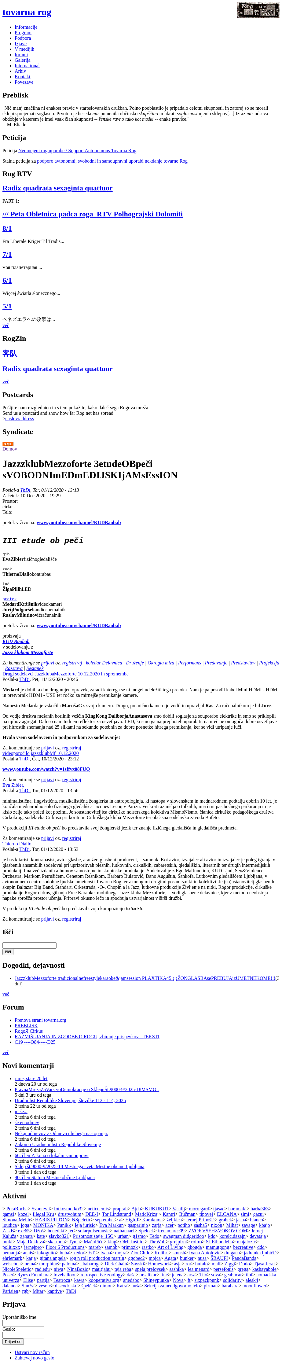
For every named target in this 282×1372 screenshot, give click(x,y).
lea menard (199, 1275)
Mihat (232, 1231)
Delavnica (112, 669)
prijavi (47, 669)
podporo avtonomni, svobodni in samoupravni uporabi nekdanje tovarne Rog (112, 161)
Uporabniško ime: (20, 1323)
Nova (178, 1286)
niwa (58, 1275)
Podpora (23, 38)
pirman (211, 1292)
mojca (155, 1264)
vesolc (44, 1292)
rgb (25, 1297)
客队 (9, 354)
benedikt (56, 1237)
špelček (88, 1292)
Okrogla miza (161, 669)
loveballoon (65, 1281)
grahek (225, 1226)
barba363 (260, 1215)
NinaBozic (77, 1275)
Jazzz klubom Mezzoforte (27, 658)
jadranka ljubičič (260, 1259)
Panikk (64, 1231)
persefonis (223, 1275)
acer (169, 1231)
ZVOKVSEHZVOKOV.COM (218, 1237)
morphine (48, 1270)
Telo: (7, 512)
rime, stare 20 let (31, 1084)
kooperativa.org (103, 1286)
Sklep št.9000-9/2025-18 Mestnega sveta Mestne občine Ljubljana (79, 1172)
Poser (7, 1281)
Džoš (39, 1237)
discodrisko (66, 1292)
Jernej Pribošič (200, 1226)
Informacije (26, 27)
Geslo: (8, 1335)
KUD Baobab (15, 647)
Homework (159, 1270)
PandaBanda (244, 1264)
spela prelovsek (150, 1275)
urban (123, 1242)
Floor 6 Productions (65, 1253)
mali (216, 1270)
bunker (186, 1264)
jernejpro (33, 1253)
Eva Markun (111, 1231)
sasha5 (200, 1231)
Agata (170, 1264)
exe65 (24, 1237)
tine (164, 1281)
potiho (184, 1231)
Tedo (154, 1242)
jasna (241, 1226)
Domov (9, 448)
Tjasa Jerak (265, 1270)
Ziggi (229, 1270)
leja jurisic (85, 1231)
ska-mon (56, 1248)
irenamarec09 (171, 1237)
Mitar (38, 1297)
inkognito (46, 1259)
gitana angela (53, 1264)
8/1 (7, 228)
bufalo (201, 1270)
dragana (232, 1259)
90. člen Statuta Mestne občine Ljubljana (55, 1183)
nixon (216, 1231)
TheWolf (157, 1248)
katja (31, 1264)
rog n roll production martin (97, 1264)
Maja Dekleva (30, 1248)
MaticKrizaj (147, 1220)
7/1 (7, 254)
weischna (11, 1270)
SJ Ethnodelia (219, 1248)
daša (131, 1281)
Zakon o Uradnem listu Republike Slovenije (58, 1150)
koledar (93, 669)
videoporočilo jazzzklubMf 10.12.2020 (40, 759)
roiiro (196, 1248)
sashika (177, 1275)
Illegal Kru (43, 1220)
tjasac (218, 1215)
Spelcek (146, 1237)
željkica (174, 1226)
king (112, 1248)
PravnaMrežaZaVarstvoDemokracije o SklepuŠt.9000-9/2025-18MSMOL (87, 1095)
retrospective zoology (102, 1281)
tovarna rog (26, 11)
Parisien (10, 1297)
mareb (95, 1253)
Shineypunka (156, 1286)
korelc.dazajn (232, 1242)
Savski (137, 1270)
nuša (135, 1292)
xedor (78, 1259)
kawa (79, 1286)
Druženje (135, 669)
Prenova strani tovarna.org (40, 1026)
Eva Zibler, (13, 791)
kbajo (264, 1231)
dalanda (10, 1292)
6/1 (7, 280)
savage (248, 1231)
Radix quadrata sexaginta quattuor (57, 188)
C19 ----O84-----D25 (35, 1048)
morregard (199, 1215)
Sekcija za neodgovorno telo (172, 1292)
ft (189, 1286)
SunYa (28, 1292)
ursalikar (147, 1281)
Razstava (14, 674)
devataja (258, 1242)
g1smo (139, 1242)
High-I (131, 1226)
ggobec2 (136, 1264)
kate (41, 1242)
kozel (23, 1220)
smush (179, 1259)
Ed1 (92, 1259)
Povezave (24, 82)
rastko (148, 1253)
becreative (243, 1253)
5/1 (7, 306)
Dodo (244, 1270)
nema (30, 1270)
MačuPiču (94, 1248)
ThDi (25, 490)
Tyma (74, 1248)
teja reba (123, 1275)
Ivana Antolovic (205, 1259)
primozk (130, 1253)
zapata (26, 1242)
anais (28, 1259)
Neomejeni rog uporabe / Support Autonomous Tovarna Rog (77, 150)
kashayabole (264, 1275)
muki (7, 1248)
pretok (9, 605)
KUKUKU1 (156, 1215)
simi (245, 1220)
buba (64, 1259)
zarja (156, 1231)
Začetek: (11, 495)
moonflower (254, 1292)
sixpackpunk (206, 1286)
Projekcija (269, 669)
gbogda (195, 1253)
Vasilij (178, 1215)
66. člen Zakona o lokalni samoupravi (52, 1161)
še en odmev (27, 1128)
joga (25, 1231)
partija (43, 1286)
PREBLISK (26, 1032)
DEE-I (91, 1220)
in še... (21, 1117)
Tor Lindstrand (116, 1220)
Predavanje (216, 669)
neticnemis (98, 1215)
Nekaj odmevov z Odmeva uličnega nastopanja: (61, 1139)
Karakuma (152, 1226)
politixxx (11, 1253)
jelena (177, 1281)
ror (188, 1270)
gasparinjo (138, 1231)
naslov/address (19, 418)
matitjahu (101, 1275)
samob (111, 1253)
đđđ (261, 1253)
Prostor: (10, 501)
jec (71, 1237)
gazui (258, 1220)
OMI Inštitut (132, 1248)
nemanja (10, 1259)
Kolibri (162, 1259)
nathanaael (124, 1237)
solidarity (232, 1286)
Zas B (8, 1237)
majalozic (246, 1248)
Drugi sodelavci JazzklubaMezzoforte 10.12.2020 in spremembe (65, 680)
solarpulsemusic (94, 1237)
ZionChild (140, 1259)
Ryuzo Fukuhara (33, 1281)
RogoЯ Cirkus (29, 1037)
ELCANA (227, 1220)
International (27, 65)
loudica (9, 1231)
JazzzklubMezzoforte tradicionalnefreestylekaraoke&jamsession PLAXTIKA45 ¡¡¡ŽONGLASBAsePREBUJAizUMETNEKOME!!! (145, 984)
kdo (211, 1242)
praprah (120, 1215)
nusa (202, 1264)
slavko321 (59, 1242)
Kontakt (23, 76)
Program (23, 32)
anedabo (131, 1286)
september (105, 1226)
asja (177, 1270)
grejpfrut (178, 1248)
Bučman (187, 1220)
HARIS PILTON (51, 1226)
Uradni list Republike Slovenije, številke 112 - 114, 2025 (70, 1106)
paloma (69, 1270)
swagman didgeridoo (183, 1242)
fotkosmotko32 (69, 1215)
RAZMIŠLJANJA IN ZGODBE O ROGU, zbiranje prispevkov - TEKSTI (87, 1043)
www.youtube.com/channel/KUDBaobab (79, 522)
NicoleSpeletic (16, 1275)
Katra (121, 1292)
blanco (256, 1226)
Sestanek (35, 674)
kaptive (54, 1297)
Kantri (169, 1220)
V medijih (24, 49)
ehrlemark (12, 1264)
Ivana (105, 1259)
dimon (106, 1292)
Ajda (136, 1215)
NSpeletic (81, 1226)
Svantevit (40, 1215)
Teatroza (61, 1286)
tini (249, 1281)
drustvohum (69, 1220)
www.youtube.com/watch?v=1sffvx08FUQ (46, 775)
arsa (192, 1281)
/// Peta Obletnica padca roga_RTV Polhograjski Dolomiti (92, 214)
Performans (189, 669)
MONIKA (43, 1231)
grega (242, 1275)
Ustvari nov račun (32, 1358)
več (5, 325)
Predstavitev (243, 669)
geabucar (233, 1281)
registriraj (72, 669)
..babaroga (90, 1270)
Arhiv (20, 71)
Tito (203, 1281)
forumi (21, 54)
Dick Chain (115, 1270)
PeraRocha (16, 1215)
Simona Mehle (16, 1226)
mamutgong (217, 1253)
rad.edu (42, 1275)
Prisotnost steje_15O (93, 1242)
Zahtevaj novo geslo (34, 1364)
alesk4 (252, 1286)
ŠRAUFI (219, 1264)
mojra (120, 1259)
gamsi (8, 1220)
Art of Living (170, 1253)
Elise (28, 1286)
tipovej (206, 1220)
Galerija (23, 60)
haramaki (237, 1215)
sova (215, 1281)
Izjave (21, 43)
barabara (230, 1292)
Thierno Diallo (16, 850)
